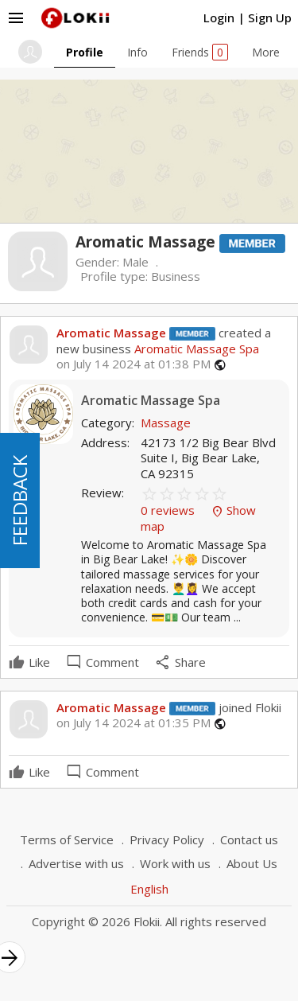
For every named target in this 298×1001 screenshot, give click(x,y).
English (149, 889)
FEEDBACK (19, 500)
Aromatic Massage (111, 333)
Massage (166, 422)
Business (175, 276)
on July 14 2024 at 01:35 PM (133, 722)
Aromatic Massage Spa (195, 348)
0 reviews (169, 510)
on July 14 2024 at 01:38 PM (133, 364)
